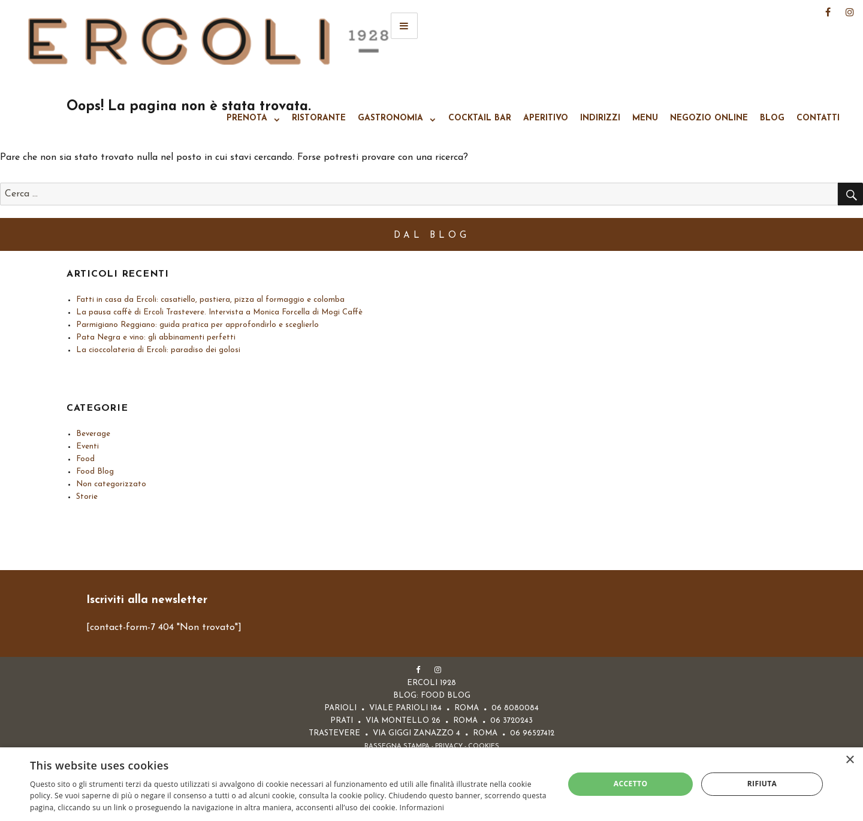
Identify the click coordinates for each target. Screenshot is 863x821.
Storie (87, 497)
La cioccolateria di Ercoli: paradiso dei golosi (158, 350)
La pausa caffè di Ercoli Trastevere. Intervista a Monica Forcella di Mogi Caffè (219, 312)
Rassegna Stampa (397, 746)
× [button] (849, 760)
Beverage (93, 434)
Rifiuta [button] (762, 783)
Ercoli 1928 (208, 42)
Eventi (87, 446)
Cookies (483, 746)
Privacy (449, 746)
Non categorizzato (111, 484)
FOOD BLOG (445, 695)
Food (85, 459)
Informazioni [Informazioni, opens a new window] (422, 807)
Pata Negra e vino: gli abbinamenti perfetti (156, 337)
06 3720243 (511, 721)
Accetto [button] (631, 783)
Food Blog (95, 471)
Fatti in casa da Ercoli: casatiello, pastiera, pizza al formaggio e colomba (210, 300)
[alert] (431, 784)
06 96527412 (532, 733)
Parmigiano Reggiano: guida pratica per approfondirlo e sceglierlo (197, 325)
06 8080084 (515, 708)
